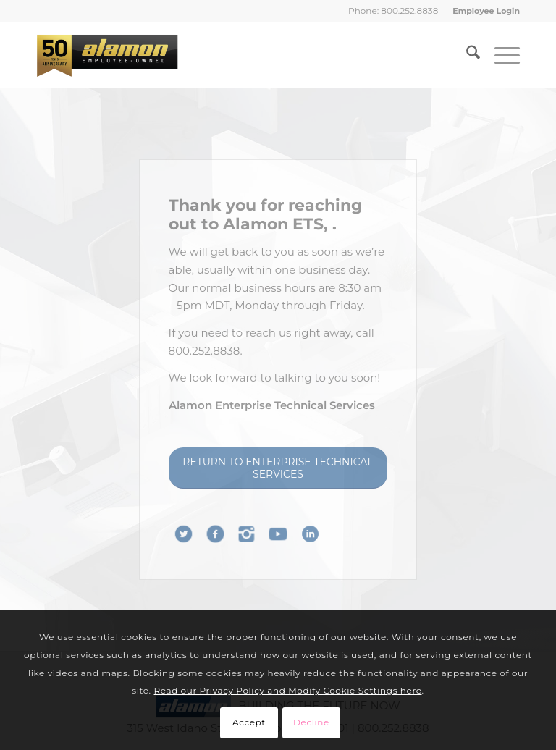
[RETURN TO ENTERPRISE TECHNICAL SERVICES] (278, 468)
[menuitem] (482, 10)
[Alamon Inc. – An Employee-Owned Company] (107, 55)
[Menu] (500, 55)
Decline (311, 722)
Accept (249, 722)
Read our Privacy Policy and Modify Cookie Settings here (288, 690)
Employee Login (486, 11)
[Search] (466, 55)
